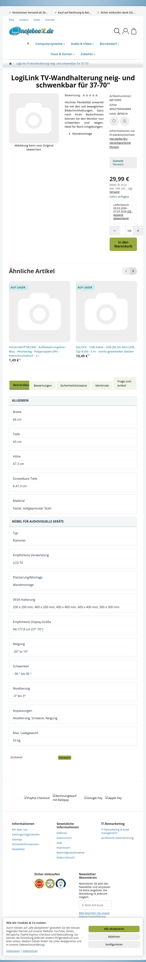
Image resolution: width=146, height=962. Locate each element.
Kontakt (50, 19)
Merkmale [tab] (102, 385)
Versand (114, 192)
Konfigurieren (114, 944)
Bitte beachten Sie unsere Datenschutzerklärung (94, 914)
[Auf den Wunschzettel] (114, 121)
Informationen (23, 823)
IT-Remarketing (113, 823)
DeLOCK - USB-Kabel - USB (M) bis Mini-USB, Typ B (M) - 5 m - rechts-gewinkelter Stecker (105, 349)
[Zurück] (126, 271)
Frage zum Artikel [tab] (124, 383)
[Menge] (123, 230)
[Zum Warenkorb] (133, 31)
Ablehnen (114, 936)
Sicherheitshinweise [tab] (73, 385)
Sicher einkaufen (47, 874)
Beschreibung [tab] (22, 385)
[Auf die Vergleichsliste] (124, 121)
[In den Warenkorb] (123, 244)
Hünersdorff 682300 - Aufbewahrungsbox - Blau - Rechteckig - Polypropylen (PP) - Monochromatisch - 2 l (37, 351)
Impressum (13, 951)
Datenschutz (30, 951)
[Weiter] (133, 271)
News (37, 19)
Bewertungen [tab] (43, 385)
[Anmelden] (125, 31)
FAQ (11, 19)
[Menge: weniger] (115, 230)
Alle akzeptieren (114, 929)
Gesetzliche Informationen (68, 825)
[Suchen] (117, 31)
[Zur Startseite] (38, 31)
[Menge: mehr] (138, 230)
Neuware (64, 757)
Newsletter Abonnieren (88, 875)
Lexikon (23, 19)
